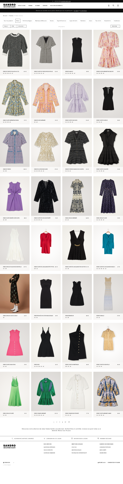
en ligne (76, 10)
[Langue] (10, 479)
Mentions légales (76, 467)
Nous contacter (48, 467)
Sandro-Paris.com (66, 1)
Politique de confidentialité (79, 470)
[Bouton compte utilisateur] (109, 5)
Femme (30, 5)
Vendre (45, 5)
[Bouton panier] (118, 5)
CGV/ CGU (74, 464)
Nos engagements (56, 5)
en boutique (83, 10)
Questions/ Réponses (49, 464)
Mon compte (103, 467)
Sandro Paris (103, 470)
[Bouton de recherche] (113, 5)
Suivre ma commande (49, 470)
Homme (37, 5)
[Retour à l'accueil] (9, 5)
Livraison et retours (105, 464)
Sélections (22, 5)
